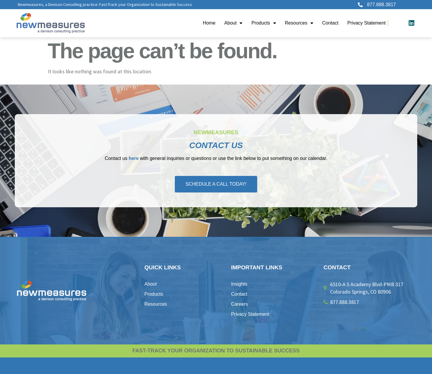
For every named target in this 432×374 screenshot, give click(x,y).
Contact (330, 22)
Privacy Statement (366, 22)
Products (263, 23)
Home (209, 22)
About (233, 23)
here (134, 158)
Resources (299, 23)
